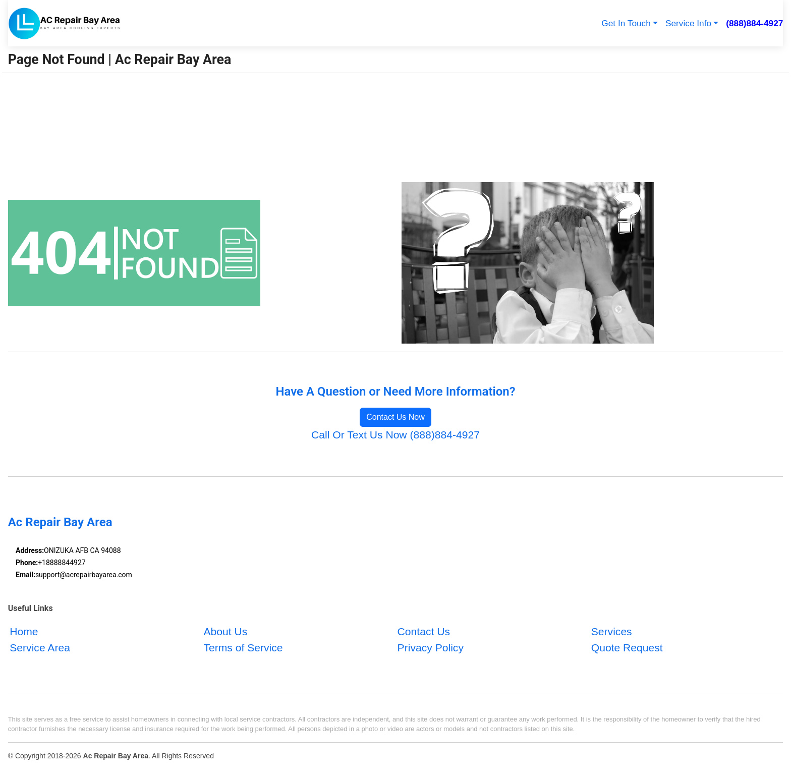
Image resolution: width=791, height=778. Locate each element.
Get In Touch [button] (625, 23)
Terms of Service (242, 647)
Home (24, 631)
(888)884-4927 (754, 23)
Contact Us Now (395, 417)
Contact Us (424, 631)
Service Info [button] (688, 23)
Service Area (40, 647)
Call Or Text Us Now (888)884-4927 (395, 434)
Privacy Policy (431, 647)
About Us (225, 631)
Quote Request (627, 647)
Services (611, 631)
